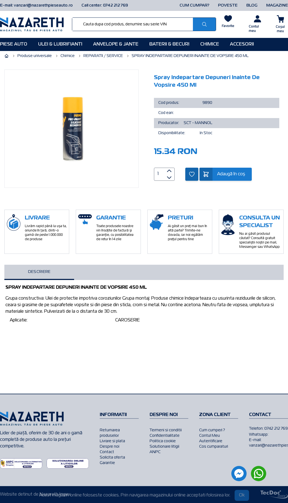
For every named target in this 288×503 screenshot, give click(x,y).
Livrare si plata (112, 441)
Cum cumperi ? (212, 430)
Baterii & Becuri (169, 44)
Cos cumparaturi (213, 446)
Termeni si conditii (166, 430)
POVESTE (228, 5)
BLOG (251, 5)
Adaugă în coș (231, 174)
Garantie (107, 463)
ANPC (155, 452)
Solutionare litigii (164, 446)
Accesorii (242, 44)
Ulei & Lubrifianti (60, 44)
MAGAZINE (277, 5)
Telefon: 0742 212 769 (268, 428)
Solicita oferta (112, 457)
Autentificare (210, 441)
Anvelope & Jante (115, 44)
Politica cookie (163, 441)
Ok (242, 495)
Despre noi (109, 446)
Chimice (209, 44)
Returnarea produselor (110, 433)
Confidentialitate (165, 435)
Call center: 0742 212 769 (104, 5)
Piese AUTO (13, 44)
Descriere (39, 271)
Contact (107, 452)
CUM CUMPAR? (194, 5)
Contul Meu (209, 435)
